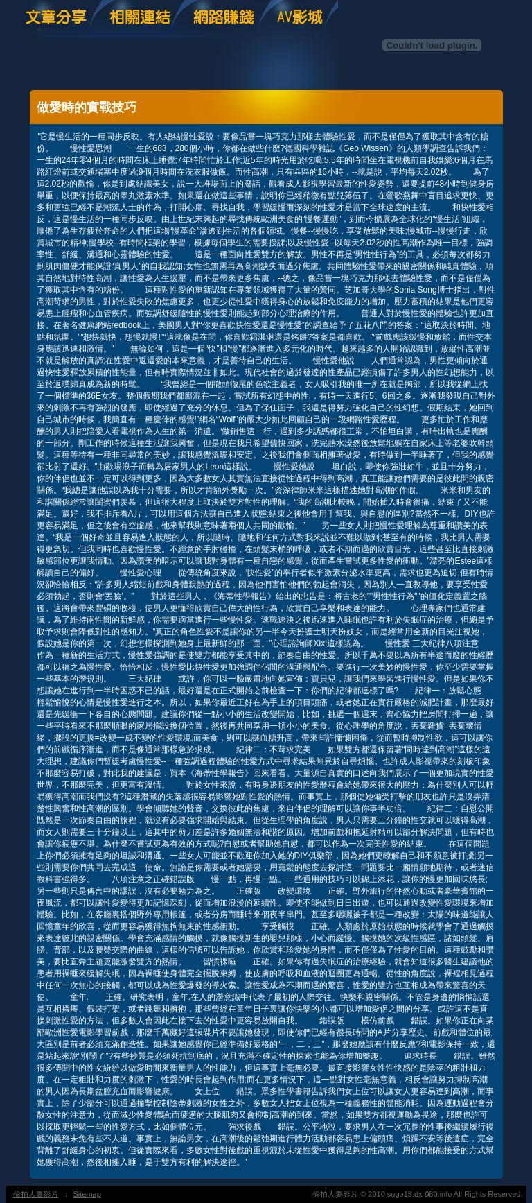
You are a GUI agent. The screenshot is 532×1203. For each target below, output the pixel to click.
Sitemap (87, 1194)
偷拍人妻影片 (36, 1194)
